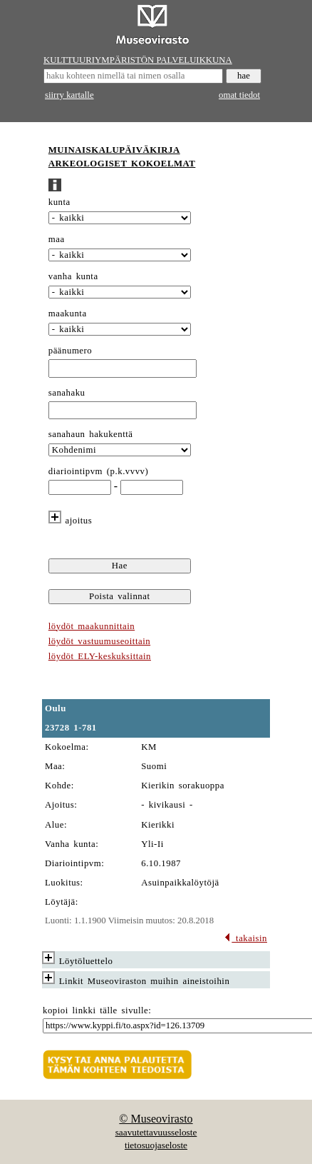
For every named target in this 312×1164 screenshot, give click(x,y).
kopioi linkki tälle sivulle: (97, 1010)
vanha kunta (73, 276)
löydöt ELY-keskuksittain (99, 656)
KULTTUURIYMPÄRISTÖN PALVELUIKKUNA (137, 60)
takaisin (245, 938)
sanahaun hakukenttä (90, 434)
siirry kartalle (69, 95)
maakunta (67, 313)
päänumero (70, 351)
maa (56, 239)
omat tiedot (239, 95)
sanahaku (66, 393)
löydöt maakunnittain (91, 626)
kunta (59, 202)
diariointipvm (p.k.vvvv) (98, 471)
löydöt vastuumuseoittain (99, 641)
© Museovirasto (155, 1119)
